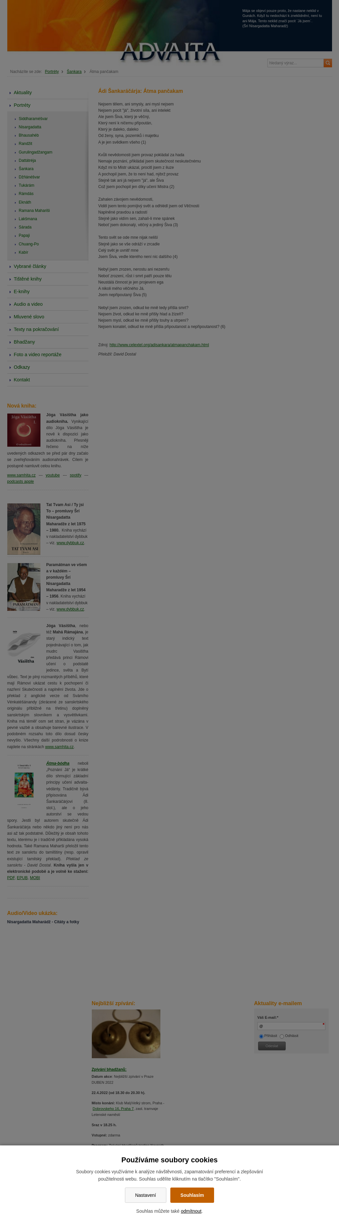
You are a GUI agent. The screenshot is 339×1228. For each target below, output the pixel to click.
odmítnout (191, 1211)
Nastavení (145, 1195)
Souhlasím (192, 1195)
